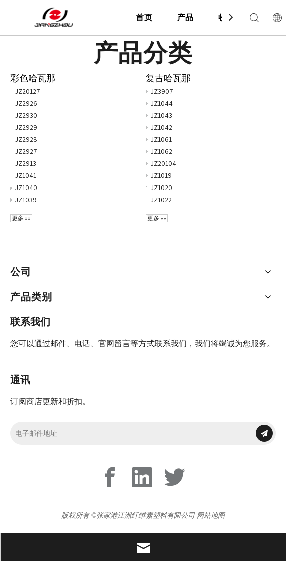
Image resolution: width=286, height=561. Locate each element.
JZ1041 (25, 175)
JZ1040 (26, 187)
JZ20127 (27, 91)
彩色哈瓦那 (32, 78)
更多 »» (21, 218)
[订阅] (264, 433)
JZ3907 (162, 91)
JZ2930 (26, 115)
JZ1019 (161, 175)
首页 (144, 17)
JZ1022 (161, 199)
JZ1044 (162, 103)
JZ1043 (161, 115)
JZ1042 (161, 127)
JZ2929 (26, 127)
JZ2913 (25, 163)
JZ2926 (26, 103)
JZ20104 (163, 163)
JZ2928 (26, 139)
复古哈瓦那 (168, 78)
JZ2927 (26, 151)
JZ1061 (161, 139)
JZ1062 (161, 151)
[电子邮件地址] (129, 433)
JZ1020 (161, 187)
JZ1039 (26, 199)
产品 (185, 17)
